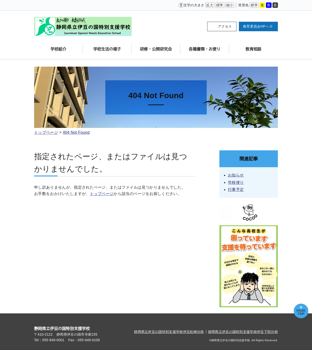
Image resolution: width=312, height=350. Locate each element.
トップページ (46, 132)
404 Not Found (76, 132)
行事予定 (236, 189)
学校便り (236, 182)
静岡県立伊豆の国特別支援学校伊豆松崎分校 (169, 332)
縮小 (229, 5)
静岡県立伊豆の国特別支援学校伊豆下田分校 (243, 332)
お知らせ (236, 175)
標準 (219, 5)
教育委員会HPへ (257, 26)
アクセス (225, 26)
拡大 (209, 5)
